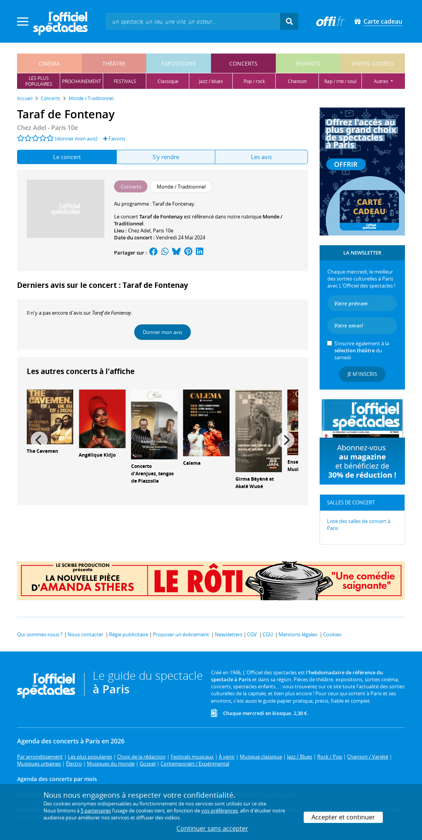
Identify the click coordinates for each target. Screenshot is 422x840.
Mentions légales (297, 634)
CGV (252, 634)
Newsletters (228, 634)
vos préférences (219, 810)
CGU (268, 634)
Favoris (114, 138)
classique (167, 81)
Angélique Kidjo (97, 455)
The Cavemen (42, 451)
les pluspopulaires (38, 81)
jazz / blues (211, 81)
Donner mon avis (162, 332)
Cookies (332, 634)
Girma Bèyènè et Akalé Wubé (254, 483)
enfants (308, 63)
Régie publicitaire (128, 634)
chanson (297, 81)
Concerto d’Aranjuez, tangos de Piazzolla (152, 473)
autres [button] (381, 81)
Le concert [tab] (67, 157)
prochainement (81, 81)
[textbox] (193, 21)
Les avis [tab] (261, 157)
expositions (178, 63)
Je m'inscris (362, 374)
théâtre (114, 63)
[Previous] (39, 440)
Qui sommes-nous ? (40, 634)
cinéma (49, 63)
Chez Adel (139, 230)
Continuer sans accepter (212, 828)
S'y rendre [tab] (165, 157)
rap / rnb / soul (340, 81)
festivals (125, 81)
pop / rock (254, 81)
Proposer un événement (181, 634)
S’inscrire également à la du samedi (361, 350)
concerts (243, 63)
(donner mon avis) (76, 138)
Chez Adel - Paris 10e (47, 127)
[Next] (285, 440)
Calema (192, 463)
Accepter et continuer (343, 817)
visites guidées (372, 63)
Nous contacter (85, 634)
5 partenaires (96, 810)
